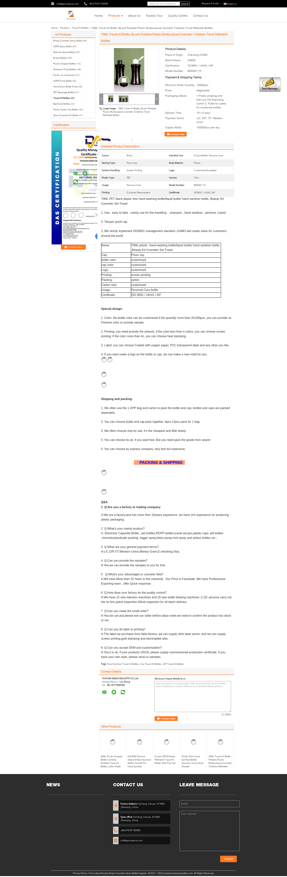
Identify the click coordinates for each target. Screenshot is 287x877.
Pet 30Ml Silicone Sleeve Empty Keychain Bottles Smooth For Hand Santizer (139, 761)
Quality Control (178, 15)
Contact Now (177, 134)
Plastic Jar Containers (64, 75)
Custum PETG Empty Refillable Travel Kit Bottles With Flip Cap (165, 759)
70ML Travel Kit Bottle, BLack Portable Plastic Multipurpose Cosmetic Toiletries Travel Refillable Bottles (129, 111)
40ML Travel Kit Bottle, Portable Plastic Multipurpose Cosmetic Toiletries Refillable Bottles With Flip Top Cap (220, 764)
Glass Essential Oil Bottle (65, 115)
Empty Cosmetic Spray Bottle (67, 40)
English (232, 3)
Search (185, 3)
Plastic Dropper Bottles (64, 63)
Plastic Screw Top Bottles (65, 109)
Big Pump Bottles (61, 103)
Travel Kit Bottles (80, 27)
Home (98, 15)
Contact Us (200, 15)
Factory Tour (154, 15)
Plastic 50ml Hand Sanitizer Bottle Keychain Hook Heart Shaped (192, 761)
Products (114, 15)
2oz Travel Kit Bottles (151, 664)
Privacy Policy (80, 873)
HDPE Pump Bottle (62, 80)
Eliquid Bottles (60, 57)
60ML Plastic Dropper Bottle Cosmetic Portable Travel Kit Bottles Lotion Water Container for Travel (111, 763)
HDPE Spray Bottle (62, 46)
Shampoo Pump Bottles (64, 69)
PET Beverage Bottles (64, 92)
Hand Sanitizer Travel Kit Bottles (123, 664)
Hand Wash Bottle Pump (65, 86)
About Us (134, 15)
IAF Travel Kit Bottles (173, 664)
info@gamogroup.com (68, 3)
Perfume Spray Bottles (64, 52)
